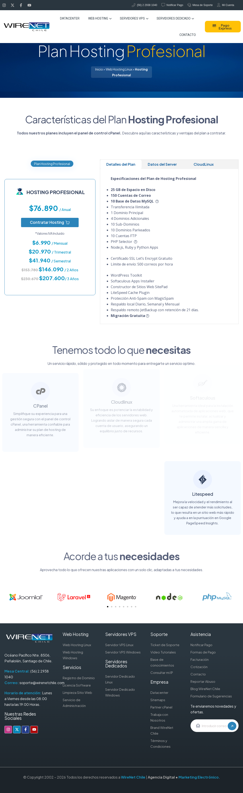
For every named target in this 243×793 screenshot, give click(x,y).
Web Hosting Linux (119, 69)
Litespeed (202, 486)
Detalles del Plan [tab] (120, 164)
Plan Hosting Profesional (52, 164)
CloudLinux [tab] (204, 164)
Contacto (187, 35)
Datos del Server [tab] (162, 164)
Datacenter (70, 18)
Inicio (99, 69)
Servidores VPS (132, 18)
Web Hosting (98, 18)
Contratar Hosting (50, 222)
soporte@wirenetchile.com (41, 682)
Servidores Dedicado (174, 18)
